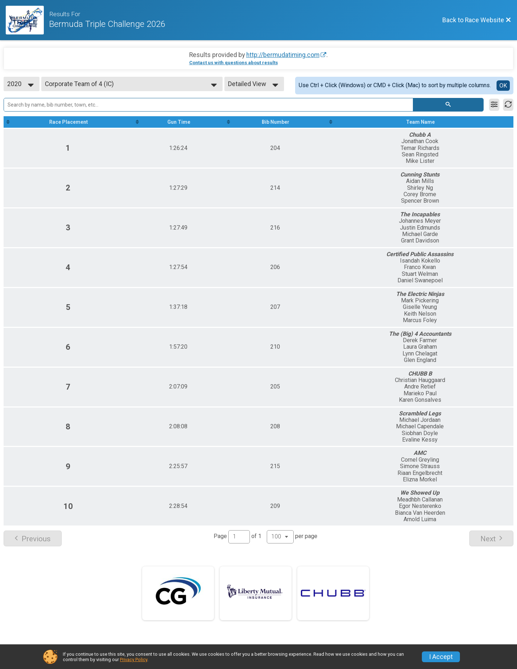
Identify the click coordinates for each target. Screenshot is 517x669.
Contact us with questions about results (233, 62)
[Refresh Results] (508, 105)
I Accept (441, 656)
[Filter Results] (494, 105)
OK (503, 85)
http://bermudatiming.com (283, 54)
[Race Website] (27, 20)
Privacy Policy (133, 659)
